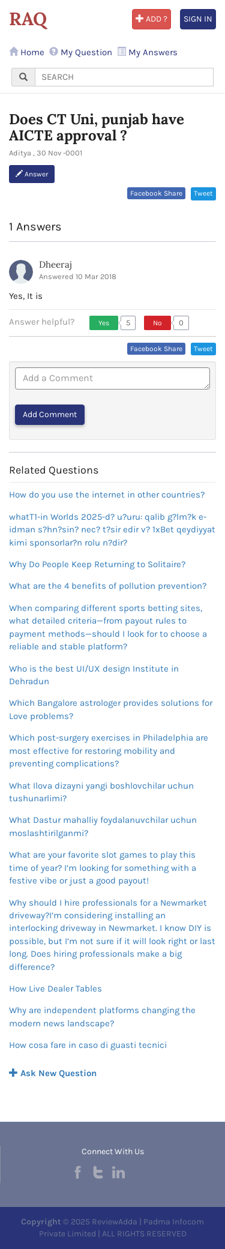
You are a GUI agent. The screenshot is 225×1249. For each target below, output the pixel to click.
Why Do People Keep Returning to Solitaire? (97, 564)
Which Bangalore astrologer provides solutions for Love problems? (110, 709)
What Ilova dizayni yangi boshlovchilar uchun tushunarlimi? (101, 792)
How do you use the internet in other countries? (107, 494)
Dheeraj (55, 264)
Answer (32, 174)
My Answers (147, 52)
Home (26, 52)
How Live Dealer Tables (55, 988)
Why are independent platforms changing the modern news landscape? (102, 1016)
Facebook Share (156, 193)
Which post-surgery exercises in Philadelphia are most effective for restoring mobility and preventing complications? (108, 750)
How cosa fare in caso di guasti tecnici (88, 1045)
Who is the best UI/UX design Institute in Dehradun (94, 675)
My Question (80, 52)
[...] (124, 77)
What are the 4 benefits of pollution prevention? (107, 585)
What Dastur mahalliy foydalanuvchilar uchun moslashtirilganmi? (103, 826)
